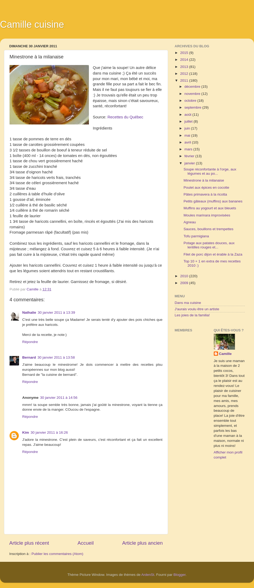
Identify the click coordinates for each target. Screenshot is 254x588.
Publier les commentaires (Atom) (57, 554)
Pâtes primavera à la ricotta (205, 194)
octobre (190, 101)
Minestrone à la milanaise (204, 180)
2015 (184, 53)
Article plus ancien (142, 543)
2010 (184, 276)
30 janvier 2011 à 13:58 (56, 357)
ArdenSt (147, 575)
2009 (184, 283)
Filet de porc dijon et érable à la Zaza (213, 254)
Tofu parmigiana (196, 236)
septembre (193, 107)
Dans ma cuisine (188, 303)
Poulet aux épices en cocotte (206, 187)
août (188, 115)
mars (188, 149)
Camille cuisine (32, 24)
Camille (225, 354)
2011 (184, 80)
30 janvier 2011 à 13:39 (56, 312)
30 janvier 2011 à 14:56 (59, 398)
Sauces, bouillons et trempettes (208, 229)
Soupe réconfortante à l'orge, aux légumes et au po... (210, 171)
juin (187, 128)
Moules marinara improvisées (207, 215)
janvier (190, 163)
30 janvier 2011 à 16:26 (49, 432)
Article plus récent (29, 543)
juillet (189, 121)
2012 (184, 74)
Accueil (86, 543)
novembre (192, 94)
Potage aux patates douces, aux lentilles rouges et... (209, 245)
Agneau (190, 222)
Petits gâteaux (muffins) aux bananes (213, 201)
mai (187, 135)
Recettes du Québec (125, 117)
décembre (192, 87)
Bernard (29, 357)
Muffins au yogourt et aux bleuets (210, 208)
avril (188, 142)
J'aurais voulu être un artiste (197, 309)
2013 (184, 67)
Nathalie (29, 312)
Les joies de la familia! (192, 315)
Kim (25, 432)
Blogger (180, 575)
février (189, 156)
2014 (184, 60)
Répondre (30, 342)
